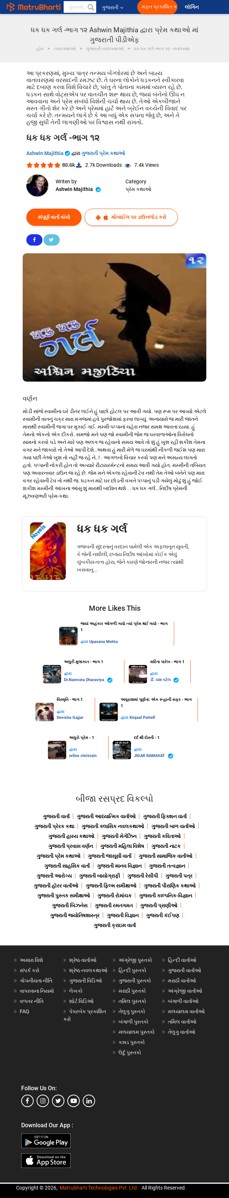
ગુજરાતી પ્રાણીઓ (158, 905)
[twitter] (58, 1101)
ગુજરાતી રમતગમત (114, 905)
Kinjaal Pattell (142, 717)
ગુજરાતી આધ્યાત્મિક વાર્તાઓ (106, 816)
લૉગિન (192, 7)
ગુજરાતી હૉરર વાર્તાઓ (56, 886)
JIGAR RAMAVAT (153, 756)
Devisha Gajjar (70, 717)
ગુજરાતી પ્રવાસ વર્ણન (70, 846)
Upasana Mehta (103, 641)
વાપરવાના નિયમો (37, 991)
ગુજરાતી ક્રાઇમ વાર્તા (115, 925)
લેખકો (76, 991)
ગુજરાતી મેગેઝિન (119, 836)
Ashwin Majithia (48, 153)
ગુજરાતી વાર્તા (56, 816)
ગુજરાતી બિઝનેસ (69, 905)
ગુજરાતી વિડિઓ (85, 981)
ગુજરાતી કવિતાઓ (162, 836)
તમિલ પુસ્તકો (132, 1001)
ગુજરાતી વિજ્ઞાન (123, 915)
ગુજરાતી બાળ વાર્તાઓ (173, 826)
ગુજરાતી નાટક (166, 846)
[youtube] (73, 1101)
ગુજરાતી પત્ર (178, 876)
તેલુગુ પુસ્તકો (132, 1011)
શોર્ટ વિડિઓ (81, 1001)
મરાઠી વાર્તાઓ (182, 981)
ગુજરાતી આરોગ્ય (54, 876)
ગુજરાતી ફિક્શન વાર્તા (165, 816)
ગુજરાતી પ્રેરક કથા (54, 826)
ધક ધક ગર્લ (102, 528)
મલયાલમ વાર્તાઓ (186, 1011)
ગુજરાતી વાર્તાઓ (184, 970)
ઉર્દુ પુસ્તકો (130, 1052)
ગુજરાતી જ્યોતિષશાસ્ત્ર (75, 915)
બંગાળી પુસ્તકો (134, 1022)
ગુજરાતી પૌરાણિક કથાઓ (170, 886)
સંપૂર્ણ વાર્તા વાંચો (54, 217)
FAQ (24, 1011)
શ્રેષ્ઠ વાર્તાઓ (83, 960)
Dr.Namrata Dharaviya (88, 680)
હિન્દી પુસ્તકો (132, 970)
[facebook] (27, 1101)
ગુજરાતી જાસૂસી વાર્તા (109, 856)
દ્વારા (84, 641)
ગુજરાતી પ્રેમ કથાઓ (103, 153)
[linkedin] (89, 1101)
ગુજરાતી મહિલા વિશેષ (122, 846)
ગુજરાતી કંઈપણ (162, 915)
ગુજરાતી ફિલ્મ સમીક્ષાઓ (111, 886)
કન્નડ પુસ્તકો (132, 1042)
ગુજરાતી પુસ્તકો (135, 981)
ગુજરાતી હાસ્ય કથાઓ (71, 836)
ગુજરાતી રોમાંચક (114, 895)
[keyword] (80, 7)
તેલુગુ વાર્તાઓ (181, 1032)
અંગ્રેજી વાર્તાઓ (185, 991)
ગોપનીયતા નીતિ (36, 981)
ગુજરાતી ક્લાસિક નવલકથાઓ (113, 826)
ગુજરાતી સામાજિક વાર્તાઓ (165, 856)
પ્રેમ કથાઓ (138, 189)
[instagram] (43, 1101)
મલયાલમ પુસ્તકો (137, 1032)
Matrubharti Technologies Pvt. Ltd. (99, 1188)
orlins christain (83, 755)
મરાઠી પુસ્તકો (132, 991)
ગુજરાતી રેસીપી (142, 876)
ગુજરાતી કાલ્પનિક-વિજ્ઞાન (165, 895)
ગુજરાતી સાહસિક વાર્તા (67, 866)
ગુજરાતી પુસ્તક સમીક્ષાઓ (63, 895)
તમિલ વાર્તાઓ (182, 1022)
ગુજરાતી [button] (112, 7)
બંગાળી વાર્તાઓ (183, 1001)
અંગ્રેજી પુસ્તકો (135, 960)
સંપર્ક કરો (30, 970)
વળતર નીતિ (32, 1001)
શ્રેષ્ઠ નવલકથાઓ (88, 970)
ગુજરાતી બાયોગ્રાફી (99, 876)
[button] (90, 7)
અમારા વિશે (31, 960)
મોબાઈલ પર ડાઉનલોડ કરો (131, 217)
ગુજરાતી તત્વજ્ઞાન (167, 866)
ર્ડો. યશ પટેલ (164, 680)
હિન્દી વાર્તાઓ (182, 960)
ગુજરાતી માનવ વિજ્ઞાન (119, 866)
